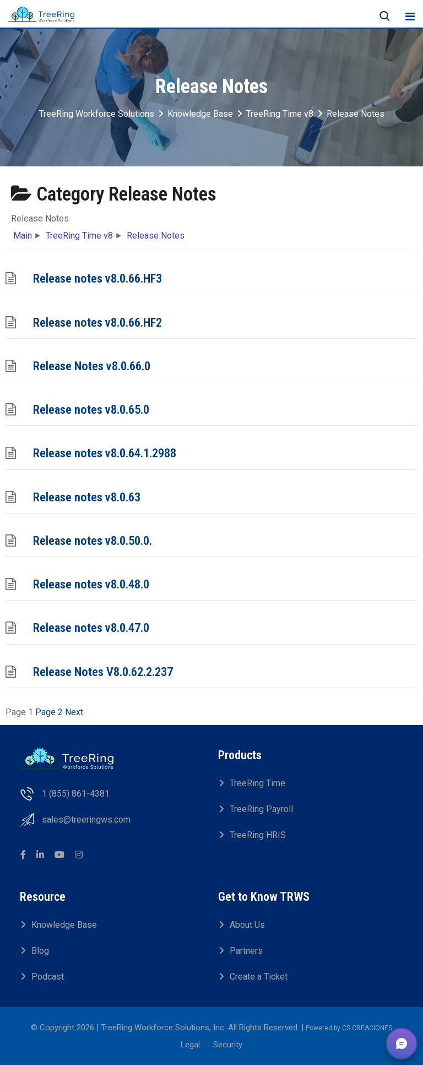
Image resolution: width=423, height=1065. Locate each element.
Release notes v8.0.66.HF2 (97, 322)
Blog (40, 950)
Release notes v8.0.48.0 (91, 584)
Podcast (47, 976)
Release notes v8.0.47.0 (91, 627)
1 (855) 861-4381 (76, 793)
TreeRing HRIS (258, 835)
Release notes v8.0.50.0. (92, 540)
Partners (246, 950)
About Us (247, 925)
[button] (401, 1043)
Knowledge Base (64, 925)
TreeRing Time (257, 783)
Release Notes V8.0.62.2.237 (103, 671)
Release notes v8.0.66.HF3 (97, 278)
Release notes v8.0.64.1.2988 (104, 453)
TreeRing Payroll (261, 809)
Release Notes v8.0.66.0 (91, 366)
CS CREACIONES (367, 1028)
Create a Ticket (259, 976)
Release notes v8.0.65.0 (91, 409)
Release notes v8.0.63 (86, 497)
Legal (190, 1045)
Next (74, 712)
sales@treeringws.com (86, 819)
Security (227, 1045)
